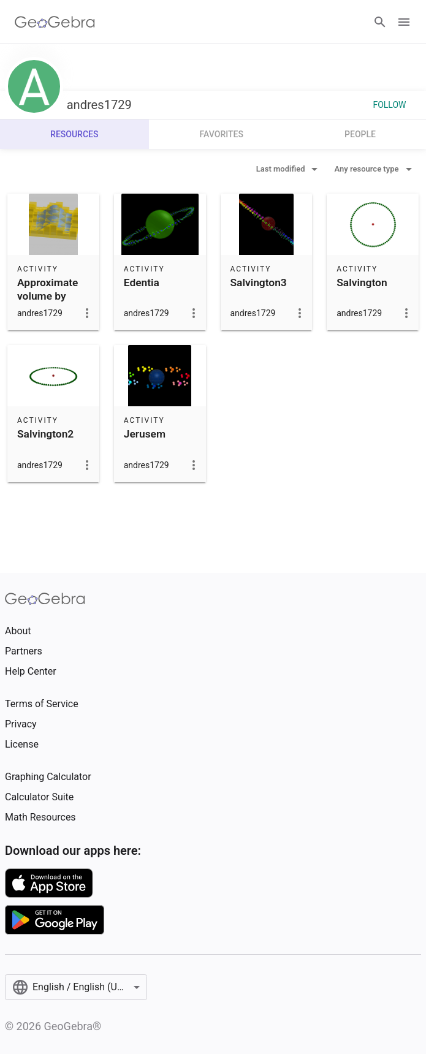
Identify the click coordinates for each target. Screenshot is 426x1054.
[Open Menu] (404, 22)
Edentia (141, 282)
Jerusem (144, 434)
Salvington (362, 282)
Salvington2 (45, 434)
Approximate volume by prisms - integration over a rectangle (47, 316)
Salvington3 (258, 282)
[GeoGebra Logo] (55, 22)
